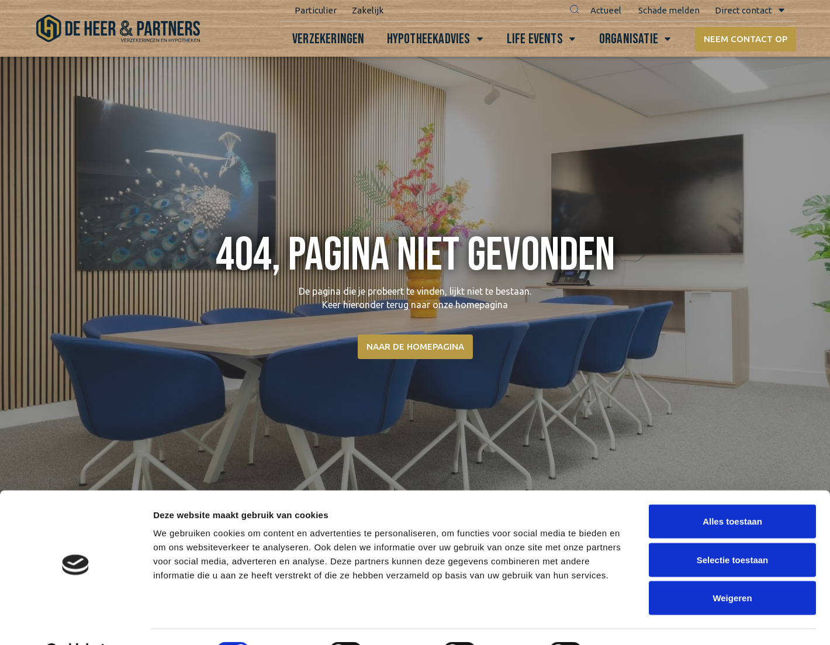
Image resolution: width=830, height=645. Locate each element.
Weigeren (732, 568)
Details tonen (631, 622)
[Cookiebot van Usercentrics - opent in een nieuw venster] (76, 622)
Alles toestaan (732, 491)
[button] (571, 11)
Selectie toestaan (733, 530)
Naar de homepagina (415, 346)
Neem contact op (744, 39)
